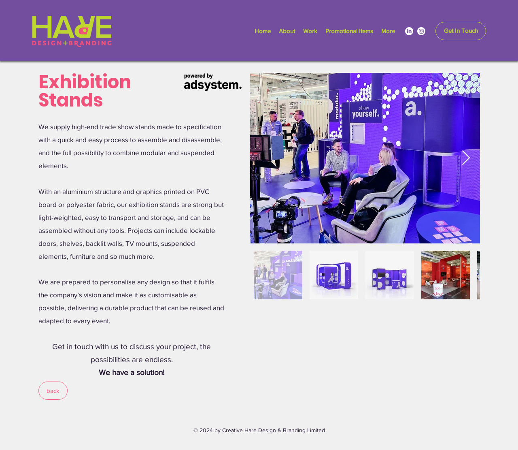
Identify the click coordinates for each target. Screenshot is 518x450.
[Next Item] (466, 158)
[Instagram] (421, 31)
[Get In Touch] (460, 31)
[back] (53, 391)
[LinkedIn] (409, 31)
